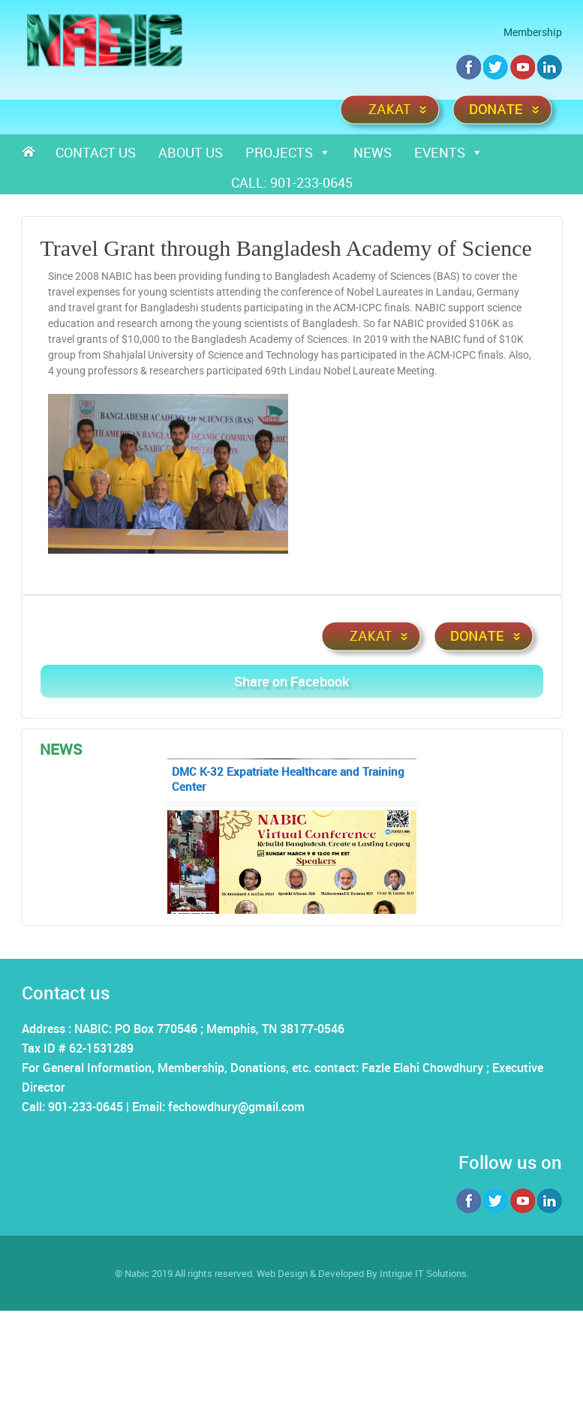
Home (33, 152)
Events (448, 152)
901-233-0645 (311, 182)
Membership (532, 32)
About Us (190, 152)
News (372, 152)
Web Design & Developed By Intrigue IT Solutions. (363, 1273)
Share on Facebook (291, 681)
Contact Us (96, 152)
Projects (288, 152)
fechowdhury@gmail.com (236, 1106)
